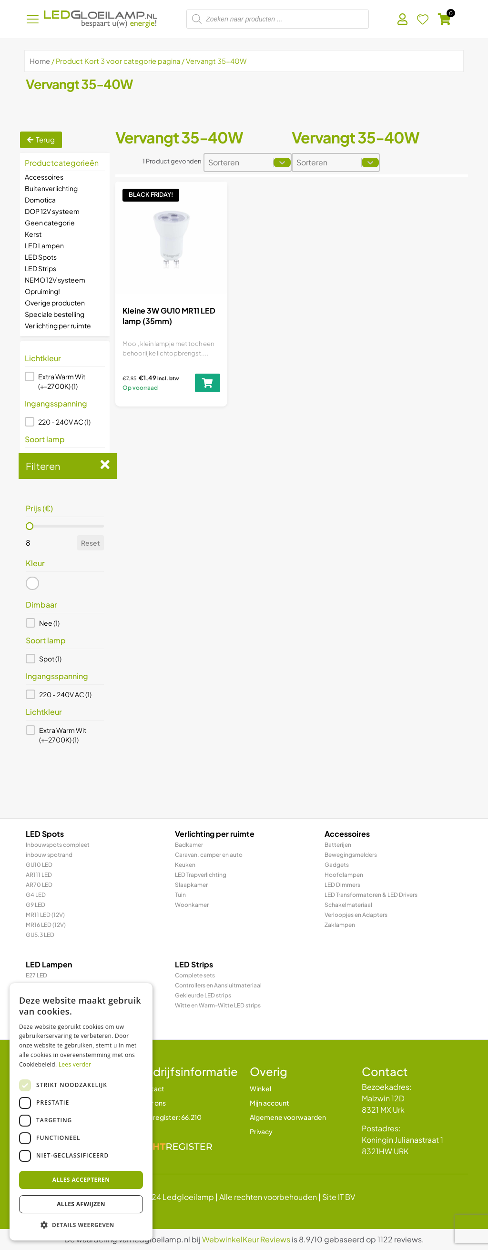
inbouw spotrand (49, 854)
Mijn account (269, 1102)
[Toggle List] (282, 162)
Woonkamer (192, 904)
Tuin (180, 894)
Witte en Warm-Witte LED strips (218, 1005)
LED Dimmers (342, 884)
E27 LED (36, 975)
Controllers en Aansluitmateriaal (218, 985)
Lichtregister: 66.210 (170, 1117)
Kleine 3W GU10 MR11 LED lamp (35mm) (168, 315)
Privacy (261, 1131)
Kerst (33, 234)
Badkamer (189, 844)
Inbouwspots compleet (58, 844)
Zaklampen (340, 924)
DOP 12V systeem (52, 211)
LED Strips (40, 268)
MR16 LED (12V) (46, 924)
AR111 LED (39, 874)
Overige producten (55, 302)
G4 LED (36, 894)
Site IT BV (338, 1197)
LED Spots (41, 257)
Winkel (260, 1088)
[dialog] (81, 1111)
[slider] (29, 526)
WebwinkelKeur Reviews (246, 1239)
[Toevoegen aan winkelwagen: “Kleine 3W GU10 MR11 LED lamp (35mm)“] (207, 383)
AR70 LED (39, 884)
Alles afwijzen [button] (81, 1204)
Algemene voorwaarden (288, 1117)
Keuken (185, 864)
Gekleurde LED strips (203, 995)
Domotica (40, 199)
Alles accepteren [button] (81, 1180)
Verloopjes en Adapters (356, 914)
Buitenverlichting (51, 188)
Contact (151, 1088)
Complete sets (195, 975)
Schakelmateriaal (348, 904)
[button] (65, 381)
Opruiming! (42, 291)
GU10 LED (39, 864)
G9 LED (35, 904)
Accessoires (44, 177)
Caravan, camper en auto (209, 854)
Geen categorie (50, 222)
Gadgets (337, 864)
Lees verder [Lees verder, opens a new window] (75, 1064)
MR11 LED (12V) (45, 914)
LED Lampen (44, 245)
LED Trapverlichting (200, 874)
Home (40, 61)
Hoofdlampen (344, 874)
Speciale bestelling (54, 314)
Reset (90, 543)
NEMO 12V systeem (55, 279)
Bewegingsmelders (351, 854)
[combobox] (238, 162)
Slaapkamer (191, 884)
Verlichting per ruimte (58, 325)
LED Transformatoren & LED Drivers (371, 894)
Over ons (152, 1102)
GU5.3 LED (40, 934)
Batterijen (338, 844)
